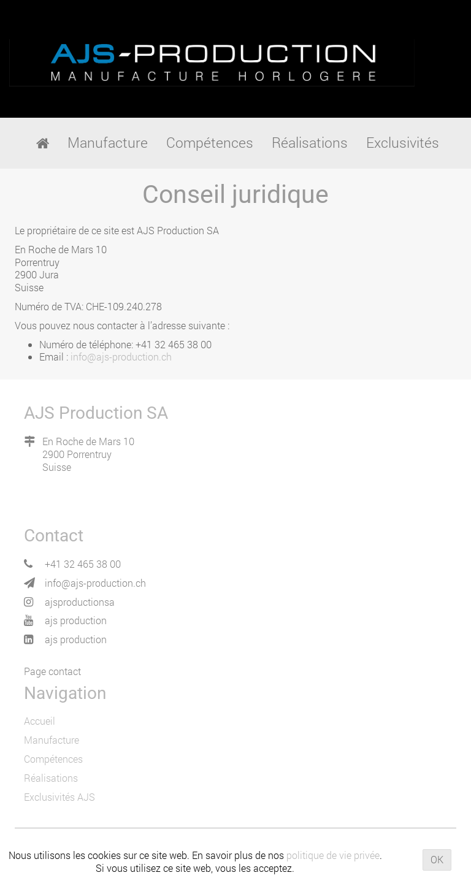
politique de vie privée (333, 855)
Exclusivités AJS (59, 796)
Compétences (53, 758)
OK (437, 859)
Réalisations (51, 777)
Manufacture (51, 739)
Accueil (39, 720)
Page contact (52, 671)
